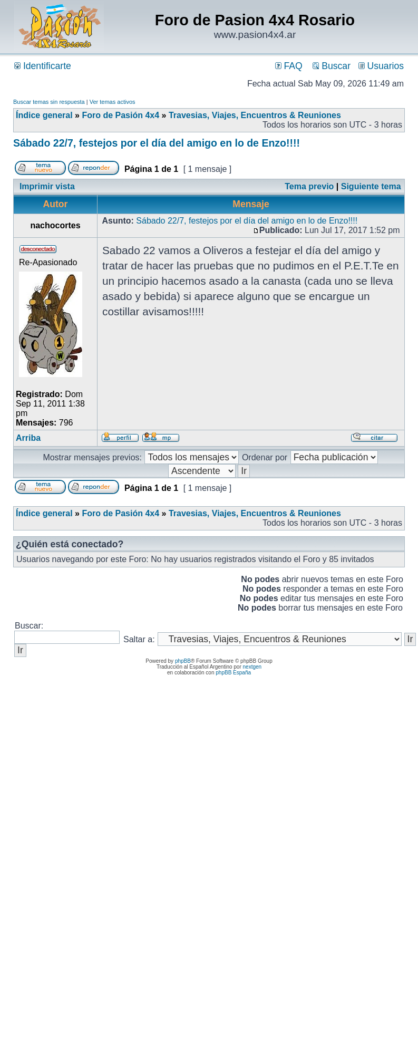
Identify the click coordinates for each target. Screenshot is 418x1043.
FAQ (289, 66)
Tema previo (309, 186)
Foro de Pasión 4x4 (120, 115)
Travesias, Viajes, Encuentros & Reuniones (255, 115)
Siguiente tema (371, 186)
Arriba (28, 437)
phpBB (183, 661)
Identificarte (42, 66)
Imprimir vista (47, 186)
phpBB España (233, 672)
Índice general (44, 115)
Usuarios (381, 66)
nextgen (252, 667)
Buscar (332, 66)
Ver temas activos (112, 102)
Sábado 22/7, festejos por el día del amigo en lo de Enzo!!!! (156, 143)
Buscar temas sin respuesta (49, 102)
